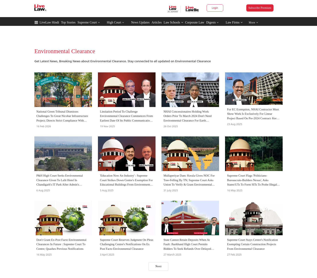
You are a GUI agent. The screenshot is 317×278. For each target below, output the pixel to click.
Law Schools (173, 22)
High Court (114, 22)
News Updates (140, 22)
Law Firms (234, 22)
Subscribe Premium (259, 7)
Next (158, 266)
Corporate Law (194, 22)
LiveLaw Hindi (49, 22)
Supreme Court (87, 22)
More (253, 22)
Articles (157, 22)
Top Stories (68, 22)
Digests (211, 22)
